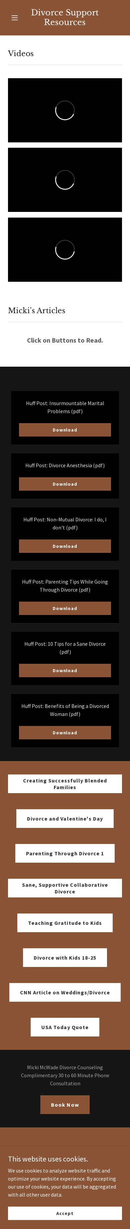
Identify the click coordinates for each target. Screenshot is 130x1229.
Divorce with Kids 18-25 (65, 957)
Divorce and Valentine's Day (65, 818)
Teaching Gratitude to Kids (65, 922)
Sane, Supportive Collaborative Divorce (65, 888)
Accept (64, 1213)
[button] (15, 17)
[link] (65, 17)
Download (65, 430)
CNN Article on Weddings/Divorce (65, 992)
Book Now (65, 1104)
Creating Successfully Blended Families (65, 783)
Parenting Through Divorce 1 (65, 853)
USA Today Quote (64, 1027)
